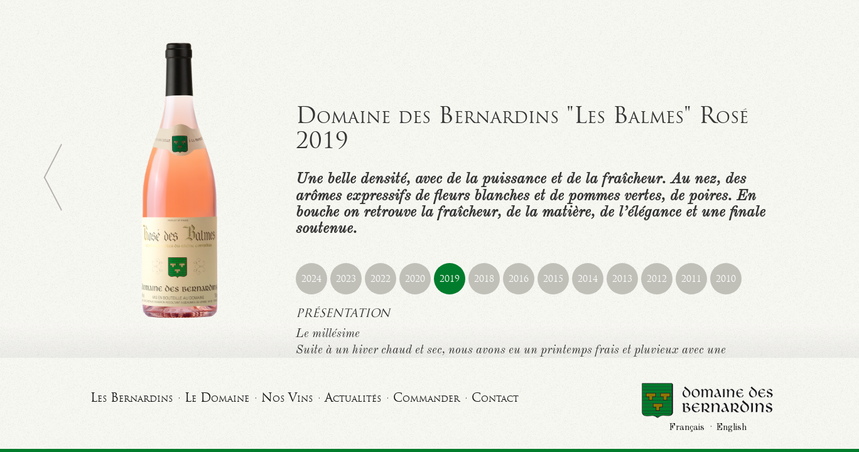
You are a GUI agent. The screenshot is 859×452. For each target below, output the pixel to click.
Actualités (353, 397)
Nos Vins (287, 397)
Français (687, 427)
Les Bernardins (131, 397)
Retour (52, 177)
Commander (426, 397)
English (731, 427)
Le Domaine (217, 397)
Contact (495, 397)
